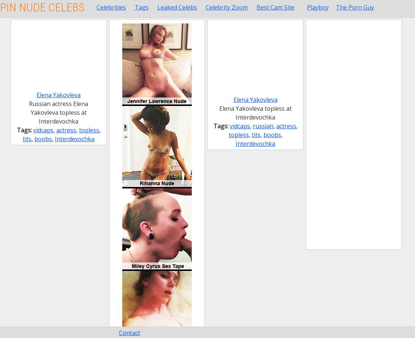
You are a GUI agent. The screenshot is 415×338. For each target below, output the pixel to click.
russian (263, 126)
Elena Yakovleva (59, 95)
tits (27, 139)
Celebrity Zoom (227, 7)
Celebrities (111, 7)
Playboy (318, 7)
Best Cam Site (275, 7)
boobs (43, 139)
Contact (129, 333)
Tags (142, 7)
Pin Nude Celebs (42, 7)
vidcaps (43, 130)
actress (66, 130)
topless (89, 130)
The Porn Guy (355, 7)
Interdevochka (74, 139)
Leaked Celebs (177, 7)
